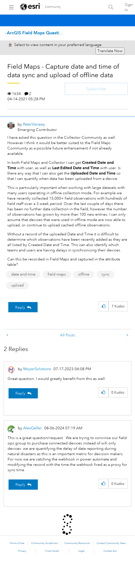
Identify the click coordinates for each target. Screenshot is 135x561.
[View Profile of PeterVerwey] (34, 124)
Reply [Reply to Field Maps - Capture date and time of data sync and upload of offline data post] (20, 307)
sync (105, 274)
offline (83, 274)
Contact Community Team (111, 543)
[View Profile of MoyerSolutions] (37, 369)
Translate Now (110, 50)
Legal (81, 551)
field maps (57, 274)
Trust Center (52, 551)
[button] (103, 306)
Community (53, 7)
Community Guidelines (44, 543)
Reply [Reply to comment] (20, 393)
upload (17, 285)
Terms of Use (17, 543)
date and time (23, 274)
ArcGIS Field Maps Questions (36, 32)
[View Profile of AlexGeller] (32, 428)
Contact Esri (110, 551)
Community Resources (77, 543)
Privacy (22, 551)
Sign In (129, 7)
